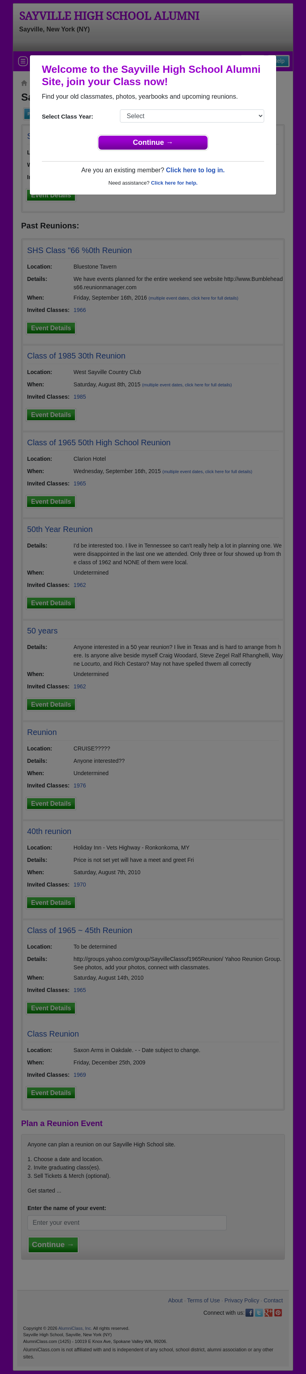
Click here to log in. (195, 170)
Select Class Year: (67, 116)
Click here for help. (174, 183)
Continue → (153, 142)
